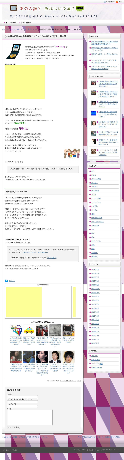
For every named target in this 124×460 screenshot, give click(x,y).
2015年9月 (95, 296)
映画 (93, 233)
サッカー (94, 183)
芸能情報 (94, 253)
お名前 (9, 394)
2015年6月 (95, 308)
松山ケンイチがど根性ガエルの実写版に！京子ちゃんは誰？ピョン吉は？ (68, 369)
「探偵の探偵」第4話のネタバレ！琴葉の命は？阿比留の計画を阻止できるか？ (108, 94)
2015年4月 (95, 316)
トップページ (11, 23)
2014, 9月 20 (51, 258)
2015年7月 (95, 304)
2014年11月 (95, 331)
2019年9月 (95, 269)
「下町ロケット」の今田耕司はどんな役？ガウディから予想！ (55, 368)
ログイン (94, 356)
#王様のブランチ (30, 252)
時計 (93, 237)
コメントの (97, 364)
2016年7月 (95, 277)
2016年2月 (95, 285)
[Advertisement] (25, 82)
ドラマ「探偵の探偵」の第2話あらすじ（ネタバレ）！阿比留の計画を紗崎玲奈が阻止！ (42, 370)
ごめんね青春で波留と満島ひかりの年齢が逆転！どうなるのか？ (16, 341)
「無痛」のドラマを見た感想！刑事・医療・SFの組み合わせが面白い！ (55, 342)
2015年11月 (95, 289)
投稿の (95, 360)
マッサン (94, 210)
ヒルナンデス (96, 202)
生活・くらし (96, 241)
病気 (93, 245)
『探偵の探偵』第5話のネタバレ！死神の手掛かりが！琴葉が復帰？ (108, 84)
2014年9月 (95, 339)
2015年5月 (95, 312)
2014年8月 (95, 343)
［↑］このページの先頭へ (10, 453)
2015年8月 (95, 300)
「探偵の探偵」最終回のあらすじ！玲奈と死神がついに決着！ (108, 114)
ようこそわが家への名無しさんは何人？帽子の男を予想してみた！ (29, 368)
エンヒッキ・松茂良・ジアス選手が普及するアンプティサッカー (26, 440)
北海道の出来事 (96, 218)
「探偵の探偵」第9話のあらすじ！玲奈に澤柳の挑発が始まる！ (42, 341)
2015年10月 (95, 293)
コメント (10, 409)
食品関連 (94, 256)
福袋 (93, 249)
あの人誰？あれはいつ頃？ (11, 29)
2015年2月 (95, 324)
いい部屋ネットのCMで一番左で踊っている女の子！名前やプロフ (108, 124)
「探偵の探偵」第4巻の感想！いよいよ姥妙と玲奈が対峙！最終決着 (16, 368)
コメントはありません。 (68, 381)
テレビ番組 (95, 191)
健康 (93, 214)
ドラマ (79, 381)
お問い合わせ (26, 23)
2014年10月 (95, 335)
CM (92, 171)
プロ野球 (94, 206)
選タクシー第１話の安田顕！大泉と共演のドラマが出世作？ (29, 341)
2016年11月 (95, 273)
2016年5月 (95, 281)
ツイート (12, 281)
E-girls (93, 175)
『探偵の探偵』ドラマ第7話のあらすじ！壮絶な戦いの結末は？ (108, 104)
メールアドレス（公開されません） (19, 399)
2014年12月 (95, 328)
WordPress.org (96, 367)
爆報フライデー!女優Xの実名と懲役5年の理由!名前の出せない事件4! (109, 142)
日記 (93, 229)
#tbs (39, 252)
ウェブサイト (11, 404)
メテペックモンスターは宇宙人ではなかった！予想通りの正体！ (108, 152)
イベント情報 (96, 179)
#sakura (45, 252)
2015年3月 (95, 320)
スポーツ (94, 187)
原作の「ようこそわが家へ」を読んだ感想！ (68, 340)
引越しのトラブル (97, 222)
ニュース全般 (96, 198)
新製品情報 (95, 225)
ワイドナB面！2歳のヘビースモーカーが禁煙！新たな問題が (99, 440)
